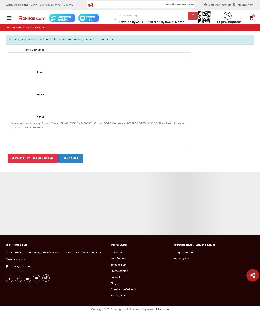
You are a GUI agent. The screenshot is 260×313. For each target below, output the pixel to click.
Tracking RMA (182, 258)
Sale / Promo (118, 258)
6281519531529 (16, 259)
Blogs (114, 283)
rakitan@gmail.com (20, 266)
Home (11, 27)
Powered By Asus (131, 22)
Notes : (41, 117)
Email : (41, 72)
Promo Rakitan (119, 271)
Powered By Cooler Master (167, 22)
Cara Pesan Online (122, 289)
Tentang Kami (119, 264)
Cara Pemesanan (217, 4)
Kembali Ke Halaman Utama (33, 158)
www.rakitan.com (158, 309)
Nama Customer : (34, 50)
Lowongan (117, 252)
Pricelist (115, 277)
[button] (251, 18)
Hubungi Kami (243, 4)
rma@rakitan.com (184, 252)
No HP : (41, 94)
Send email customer (31, 27)
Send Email (71, 158)
